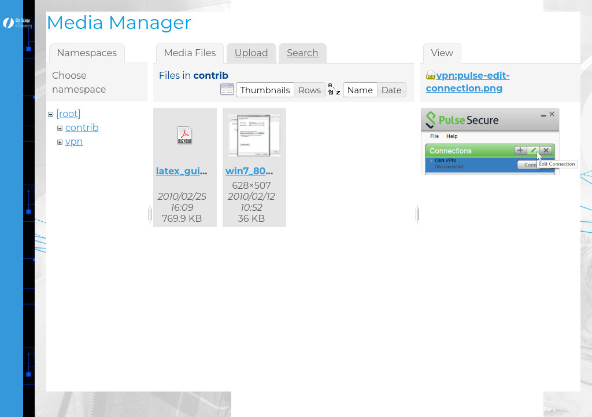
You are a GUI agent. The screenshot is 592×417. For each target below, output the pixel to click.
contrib (82, 127)
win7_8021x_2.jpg (267, 171)
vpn (74, 141)
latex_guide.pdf (193, 171)
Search (303, 52)
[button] (265, 89)
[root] (68, 113)
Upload (251, 52)
